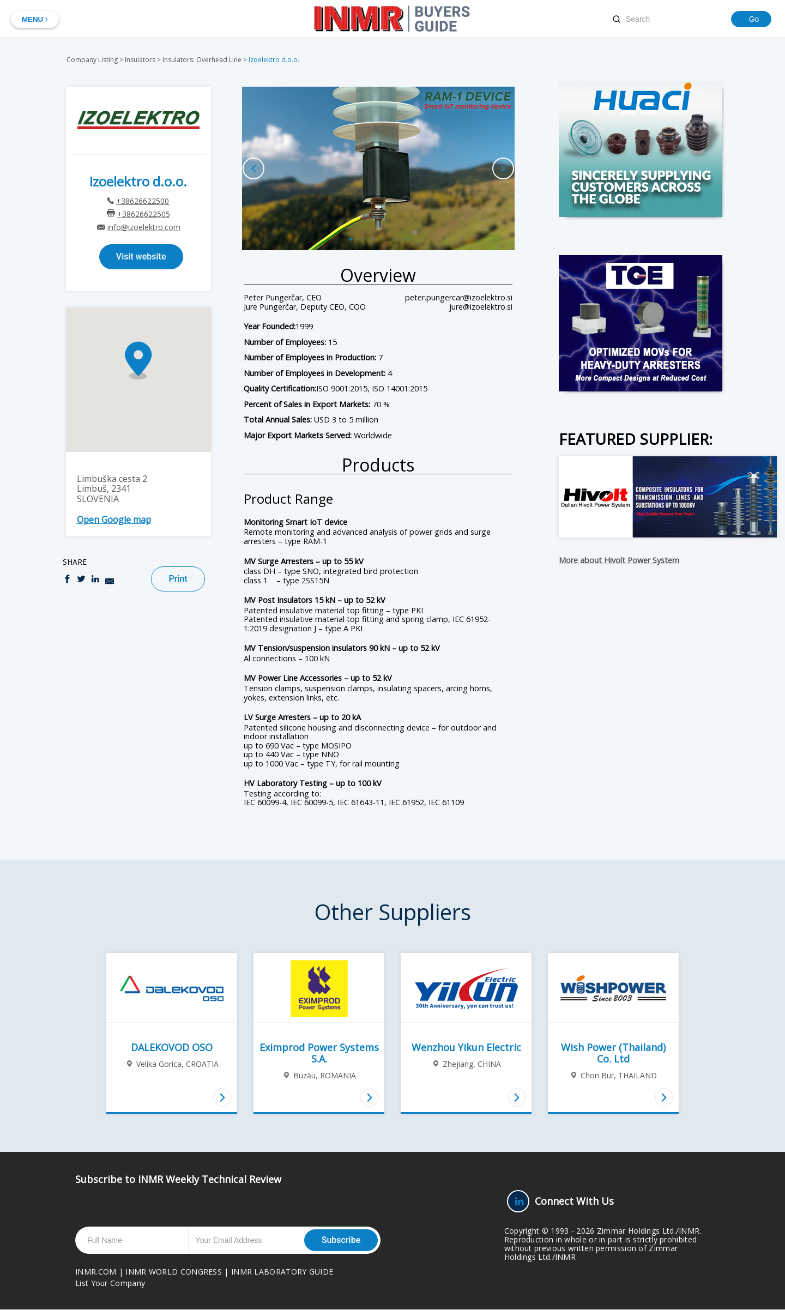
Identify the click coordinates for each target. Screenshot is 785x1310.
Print (177, 578)
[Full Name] (134, 1240)
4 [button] (383, 231)
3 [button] (372, 231)
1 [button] (351, 231)
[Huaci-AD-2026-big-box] (640, 149)
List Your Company (110, 1283)
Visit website (141, 256)
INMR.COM (95, 1271)
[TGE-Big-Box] (640, 323)
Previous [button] (253, 168)
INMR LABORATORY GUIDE (282, 1271)
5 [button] (394, 231)
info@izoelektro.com (143, 227)
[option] (378, 168)
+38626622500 (142, 201)
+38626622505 (143, 214)
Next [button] (503, 168)
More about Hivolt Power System (619, 560)
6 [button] (405, 231)
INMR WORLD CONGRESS (173, 1271)
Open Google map (114, 520)
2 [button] (362, 231)
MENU (35, 19)
